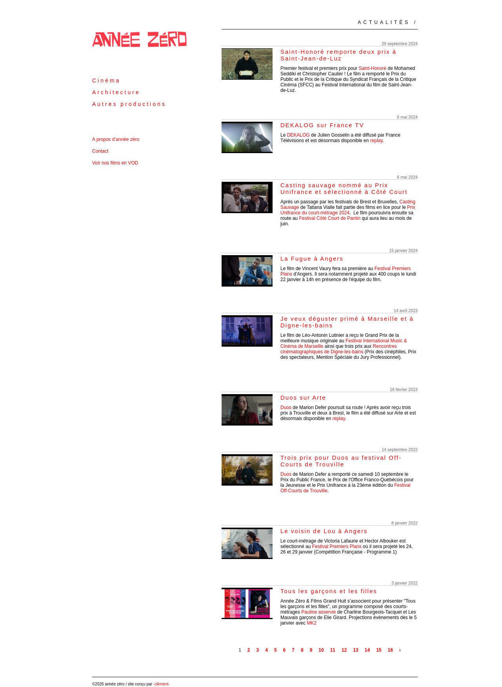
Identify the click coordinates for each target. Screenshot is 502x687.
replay (376, 140)
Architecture (116, 92)
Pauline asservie (319, 612)
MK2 (311, 623)
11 (332, 650)
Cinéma (106, 80)
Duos (285, 407)
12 (344, 650)
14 (367, 650)
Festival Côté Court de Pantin (329, 218)
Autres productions (129, 104)
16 (390, 650)
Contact (100, 151)
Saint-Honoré (372, 68)
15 (378, 650)
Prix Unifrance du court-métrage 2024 (347, 210)
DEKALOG (298, 135)
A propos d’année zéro (115, 139)
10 (321, 650)
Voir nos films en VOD (115, 163)
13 (355, 650)
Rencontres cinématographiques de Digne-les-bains (338, 349)
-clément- (161, 684)
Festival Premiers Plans (337, 546)
